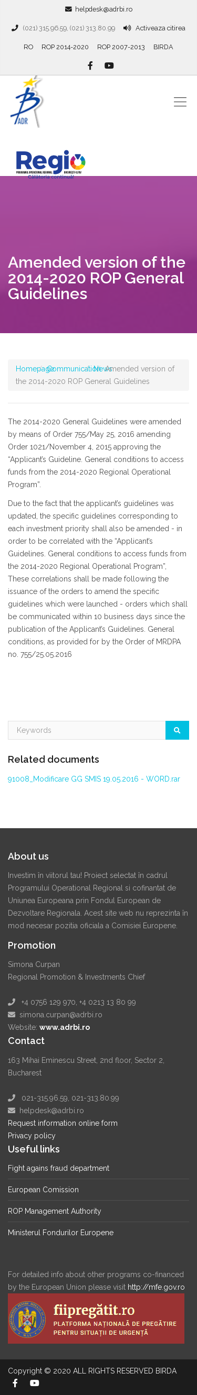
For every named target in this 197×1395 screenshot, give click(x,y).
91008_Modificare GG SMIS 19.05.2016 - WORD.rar (94, 779)
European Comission (43, 1189)
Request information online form (63, 1123)
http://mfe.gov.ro (156, 1287)
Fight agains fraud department (58, 1168)
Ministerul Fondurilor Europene (60, 1232)
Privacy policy (32, 1136)
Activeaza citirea (160, 28)
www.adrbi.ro (64, 1027)
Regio (56, 158)
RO (28, 47)
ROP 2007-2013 (121, 47)
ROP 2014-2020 (65, 47)
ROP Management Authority (54, 1211)
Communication (74, 369)
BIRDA (163, 47)
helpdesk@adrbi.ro (103, 9)
